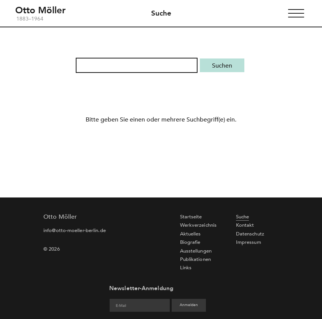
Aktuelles (190, 234)
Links (186, 267)
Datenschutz (250, 234)
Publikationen (195, 259)
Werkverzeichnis (198, 225)
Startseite (191, 216)
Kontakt (245, 225)
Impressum (248, 242)
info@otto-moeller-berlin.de (74, 230)
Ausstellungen (196, 251)
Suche (161, 13)
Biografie (190, 242)
